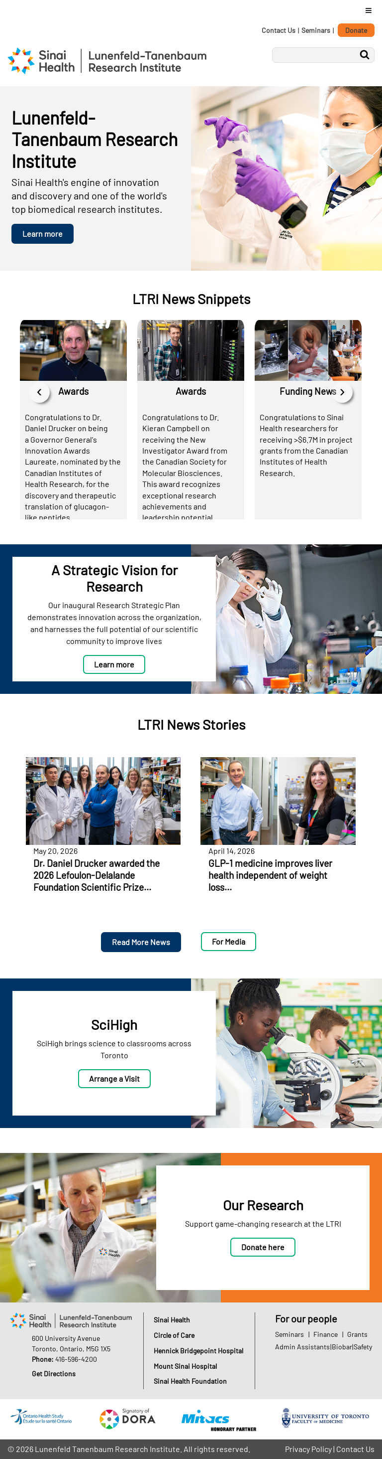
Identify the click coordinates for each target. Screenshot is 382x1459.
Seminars (315, 30)
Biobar (342, 1346)
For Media (228, 941)
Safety (363, 1346)
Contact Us (278, 30)
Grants (357, 1334)
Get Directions (54, 1373)
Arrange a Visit (114, 1078)
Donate (356, 30)
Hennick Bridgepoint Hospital (198, 1350)
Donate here (263, 1247)
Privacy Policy (308, 1449)
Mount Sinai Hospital (185, 1366)
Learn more (42, 233)
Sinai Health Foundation (190, 1381)
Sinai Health (172, 1319)
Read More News (141, 942)
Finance (325, 1334)
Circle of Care (174, 1335)
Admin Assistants (302, 1346)
